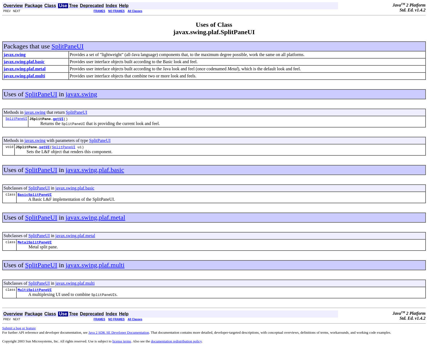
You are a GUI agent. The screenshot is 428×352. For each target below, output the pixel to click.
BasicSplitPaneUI (35, 196)
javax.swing (81, 94)
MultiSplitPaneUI (35, 293)
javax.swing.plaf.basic (95, 171)
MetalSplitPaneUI (35, 245)
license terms (121, 345)
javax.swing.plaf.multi (95, 268)
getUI (58, 119)
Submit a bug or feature (19, 332)
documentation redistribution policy (176, 345)
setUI (44, 148)
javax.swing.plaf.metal (95, 219)
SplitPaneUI (67, 46)
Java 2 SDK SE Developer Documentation (118, 336)
